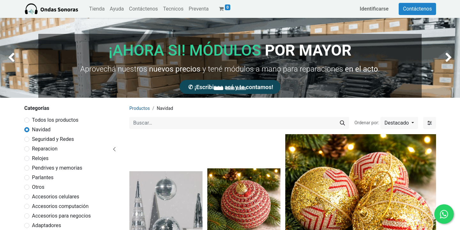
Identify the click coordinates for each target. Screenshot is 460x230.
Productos (139, 108)
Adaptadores (46, 225)
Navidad (41, 129)
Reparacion (44, 149)
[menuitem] (97, 9)
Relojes (40, 158)
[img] (18, 58)
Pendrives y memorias (57, 168)
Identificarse (374, 9)
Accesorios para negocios (61, 216)
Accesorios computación (60, 206)
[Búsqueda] (342, 123)
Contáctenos (417, 9)
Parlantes (43, 177)
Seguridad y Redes (53, 139)
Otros (38, 187)
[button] (399, 123)
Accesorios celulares (55, 197)
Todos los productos (55, 120)
